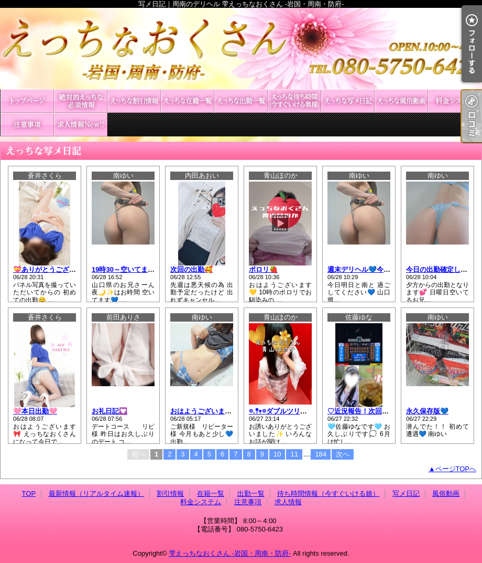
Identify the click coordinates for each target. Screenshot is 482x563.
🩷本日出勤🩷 (35, 411)
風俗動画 (401, 101)
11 (294, 454)
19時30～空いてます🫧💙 (131, 269)
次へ (342, 454)
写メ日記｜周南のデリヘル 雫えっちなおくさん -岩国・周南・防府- (241, 48)
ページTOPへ (456, 469)
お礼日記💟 (109, 411)
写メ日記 (348, 101)
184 (320, 454)
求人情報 (80, 124)
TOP (27, 101)
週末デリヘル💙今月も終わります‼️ (381, 269)
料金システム (454, 101)
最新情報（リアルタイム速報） (80, 101)
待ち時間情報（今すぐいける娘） (294, 101)
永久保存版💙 (427, 411)
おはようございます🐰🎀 (209, 411)
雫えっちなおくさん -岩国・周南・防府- (230, 553)
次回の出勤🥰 (191, 269)
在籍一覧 (187, 101)
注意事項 (27, 124)
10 (277, 454)
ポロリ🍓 (263, 269)
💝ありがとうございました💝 (59, 269)
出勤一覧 (241, 101)
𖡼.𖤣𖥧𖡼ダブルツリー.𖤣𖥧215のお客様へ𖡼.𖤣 (309, 411)
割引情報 (134, 101)
